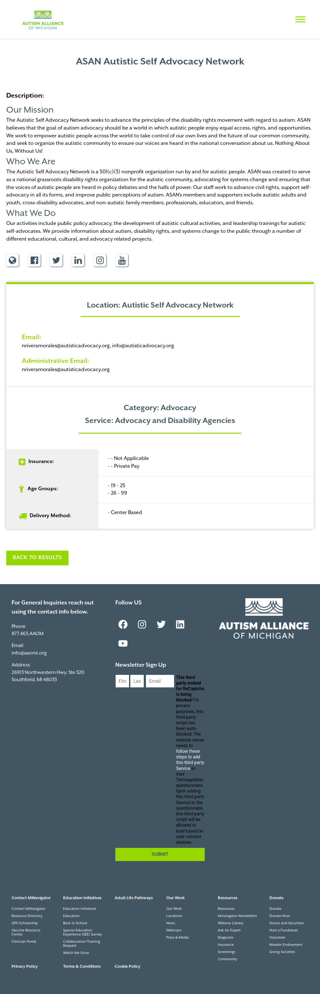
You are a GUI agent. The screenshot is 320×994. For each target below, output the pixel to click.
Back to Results (37, 558)
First (120, 693)
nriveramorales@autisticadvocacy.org (66, 370)
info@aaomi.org (29, 653)
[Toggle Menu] (300, 19)
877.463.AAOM (27, 634)
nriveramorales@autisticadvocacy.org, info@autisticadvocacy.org (98, 346)
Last (134, 693)
